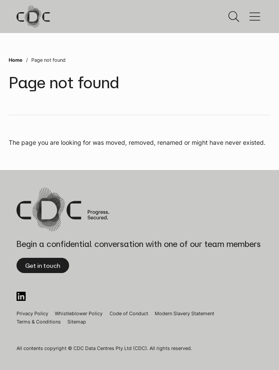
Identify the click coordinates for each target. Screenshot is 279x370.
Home (16, 60)
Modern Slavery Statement (184, 313)
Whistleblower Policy (79, 313)
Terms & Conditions (39, 322)
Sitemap (76, 322)
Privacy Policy (32, 313)
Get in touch (42, 265)
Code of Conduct (129, 313)
